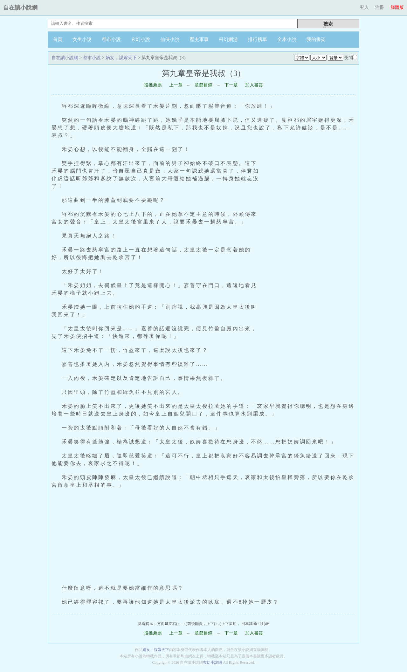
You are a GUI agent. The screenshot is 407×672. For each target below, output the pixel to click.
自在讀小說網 (20, 7)
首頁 (57, 39)
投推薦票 (153, 85)
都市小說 (111, 39)
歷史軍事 (199, 39)
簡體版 (397, 7)
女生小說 (82, 39)
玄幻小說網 (212, 662)
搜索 (328, 23)
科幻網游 (228, 39)
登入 (364, 7)
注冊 (379, 7)
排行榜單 (257, 39)
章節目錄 (203, 85)
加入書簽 (254, 85)
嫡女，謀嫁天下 (121, 57)
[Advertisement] (311, 237)
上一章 (176, 85)
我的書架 (316, 39)
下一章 (231, 85)
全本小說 (286, 39)
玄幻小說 (140, 39)
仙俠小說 (169, 39)
